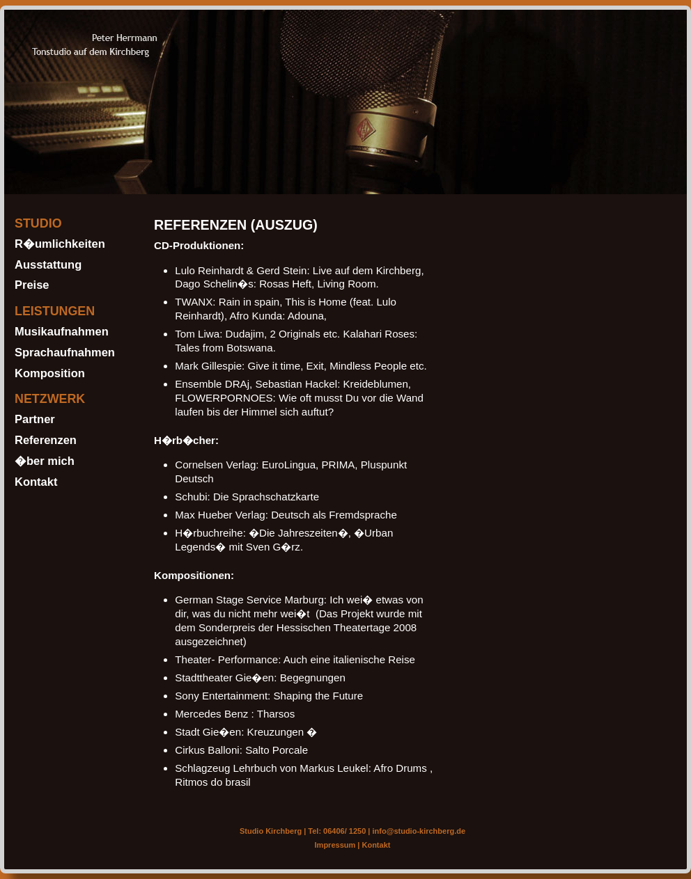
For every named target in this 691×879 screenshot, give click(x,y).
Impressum (335, 845)
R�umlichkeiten (60, 243)
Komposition (50, 373)
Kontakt (36, 481)
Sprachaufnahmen (65, 352)
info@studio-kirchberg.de (419, 831)
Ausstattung (48, 264)
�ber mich (45, 460)
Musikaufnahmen (62, 331)
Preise (32, 284)
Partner (35, 419)
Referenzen (46, 440)
